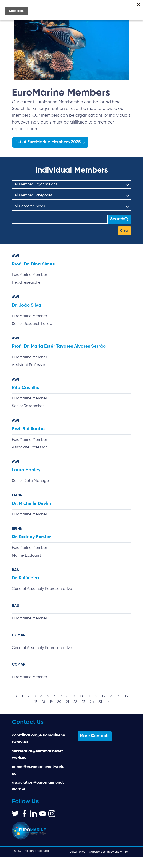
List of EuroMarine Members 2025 (47, 142)
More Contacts (94, 736)
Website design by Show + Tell (108, 852)
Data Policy (77, 852)
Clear (124, 230)
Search (117, 219)
